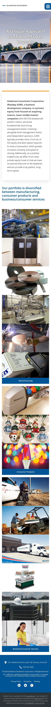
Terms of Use (40, 703)
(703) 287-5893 (28, 667)
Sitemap (37, 681)
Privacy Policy (16, 681)
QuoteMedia (30, 696)
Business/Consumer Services (25, 649)
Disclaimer (27, 681)
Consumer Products (25, 472)
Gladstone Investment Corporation (21, 671)
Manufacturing (25, 380)
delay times (38, 698)
